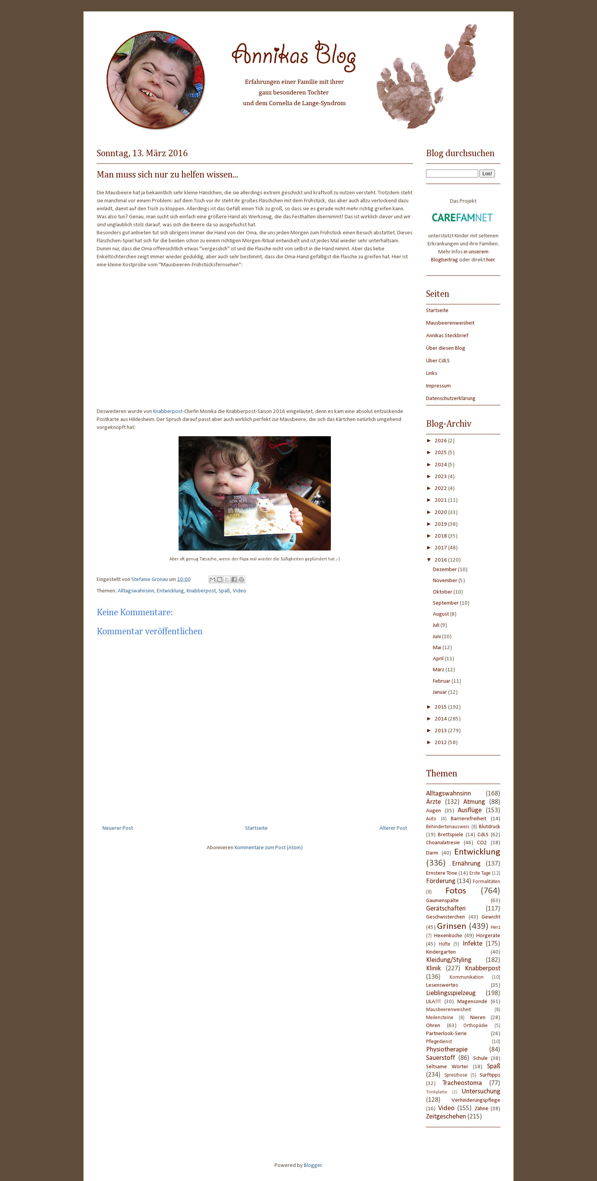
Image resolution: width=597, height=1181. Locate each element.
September (446, 603)
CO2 (482, 843)
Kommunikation (467, 977)
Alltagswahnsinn (136, 591)
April (439, 659)
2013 (441, 731)
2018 (441, 536)
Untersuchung (481, 1091)
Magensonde (472, 1002)
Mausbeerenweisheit (450, 323)
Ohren (433, 1026)
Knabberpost (167, 411)
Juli (437, 625)
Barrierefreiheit (468, 819)
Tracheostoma (462, 1083)
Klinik (433, 968)
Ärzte (433, 802)
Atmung (474, 802)
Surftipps (490, 1075)
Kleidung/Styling (448, 960)
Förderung (440, 881)
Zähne (481, 1109)
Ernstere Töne (441, 873)
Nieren (477, 1018)
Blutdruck (489, 827)
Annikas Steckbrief (447, 336)
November (445, 581)
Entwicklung (170, 591)
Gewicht (491, 917)
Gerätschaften (446, 908)
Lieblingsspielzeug (451, 993)
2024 (441, 465)
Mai (437, 648)
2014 (441, 719)
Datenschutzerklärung (451, 399)
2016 (441, 560)
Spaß (224, 591)
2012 (441, 743)
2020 (441, 512)
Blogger (313, 1165)
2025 (441, 453)
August (441, 614)
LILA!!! (433, 1002)
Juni (437, 637)
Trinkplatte (436, 1092)
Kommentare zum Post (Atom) (269, 848)
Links (431, 373)
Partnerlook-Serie (446, 1034)
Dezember (445, 570)
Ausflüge (470, 810)
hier (490, 260)
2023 (441, 477)
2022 (441, 488)
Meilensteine (439, 1017)
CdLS (482, 835)
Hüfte (444, 944)
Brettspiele (450, 835)
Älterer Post (393, 828)
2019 (441, 524)
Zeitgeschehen (446, 1116)
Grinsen (451, 926)
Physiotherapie (447, 1049)
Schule (480, 1058)
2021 (441, 500)
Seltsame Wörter (447, 1067)
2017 (441, 548)
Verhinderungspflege (476, 1100)
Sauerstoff (440, 1058)
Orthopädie (475, 1025)
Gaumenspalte (442, 901)
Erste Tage (480, 873)
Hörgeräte (488, 936)
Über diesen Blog (445, 348)
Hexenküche (448, 936)
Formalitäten (486, 881)
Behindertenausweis (447, 826)
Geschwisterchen (445, 917)
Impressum (438, 386)
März (439, 670)
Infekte (472, 943)
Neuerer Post (117, 828)
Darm (432, 853)
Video (239, 591)
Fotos (455, 891)
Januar (440, 692)
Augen (433, 811)
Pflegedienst (439, 1041)
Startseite (256, 828)
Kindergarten (441, 952)
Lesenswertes (442, 985)
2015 (441, 707)
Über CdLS (438, 361)
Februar (442, 681)
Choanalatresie (443, 843)
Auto (431, 818)
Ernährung (466, 863)
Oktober (443, 592)
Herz (495, 927)
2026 (441, 441)
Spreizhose (456, 1075)
